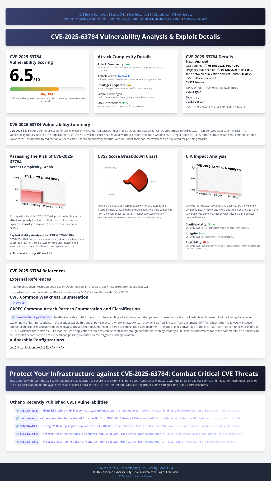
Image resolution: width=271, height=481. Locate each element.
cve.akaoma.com (145, 472)
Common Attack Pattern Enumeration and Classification (145, 19)
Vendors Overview (195, 19)
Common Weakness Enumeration (85, 19)
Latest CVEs (118, 14)
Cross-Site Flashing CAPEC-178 (33, 317)
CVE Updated (160, 14)
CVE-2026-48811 (29, 434)
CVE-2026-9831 (28, 418)
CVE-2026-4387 (28, 426)
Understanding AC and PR (33, 253)
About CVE (167, 468)
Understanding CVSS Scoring (139, 468)
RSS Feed (125, 476)
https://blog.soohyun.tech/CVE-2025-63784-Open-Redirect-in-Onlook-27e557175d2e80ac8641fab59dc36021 (79, 287)
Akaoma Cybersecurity (117, 472)
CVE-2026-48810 (29, 441)
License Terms (143, 476)
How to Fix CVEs (107, 468)
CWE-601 (21, 302)
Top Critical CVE (139, 14)
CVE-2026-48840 (29, 410)
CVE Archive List (182, 14)
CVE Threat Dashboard (93, 14)
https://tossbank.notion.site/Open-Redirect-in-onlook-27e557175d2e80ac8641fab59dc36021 (69, 292)
